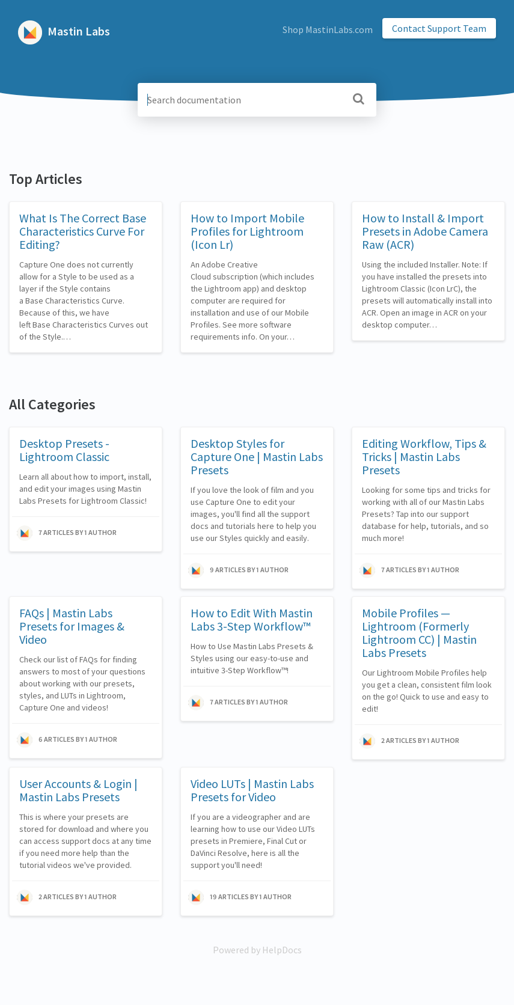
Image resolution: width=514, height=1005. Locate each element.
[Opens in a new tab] (257, 950)
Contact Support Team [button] (439, 28)
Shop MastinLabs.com (328, 29)
